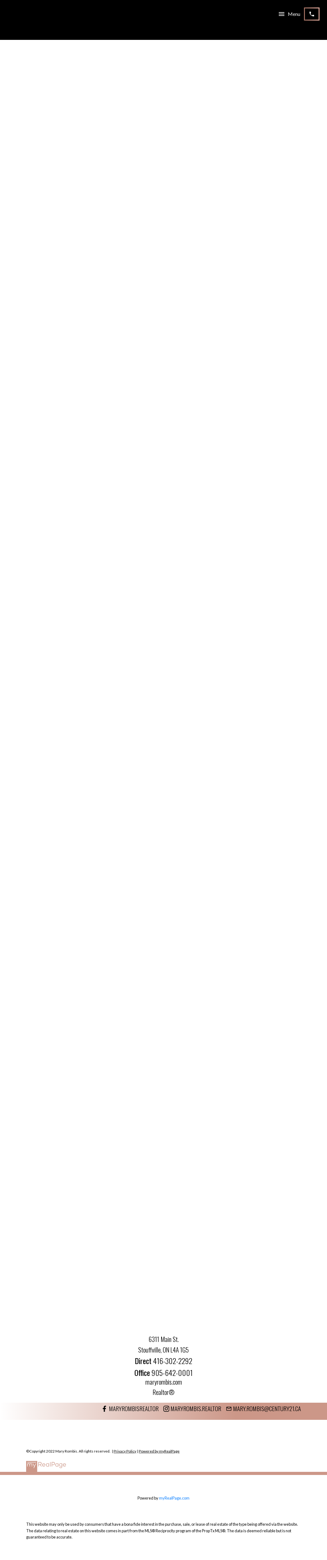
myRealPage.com (174, 1498)
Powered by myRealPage (159, 1451)
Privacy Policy (125, 1451)
